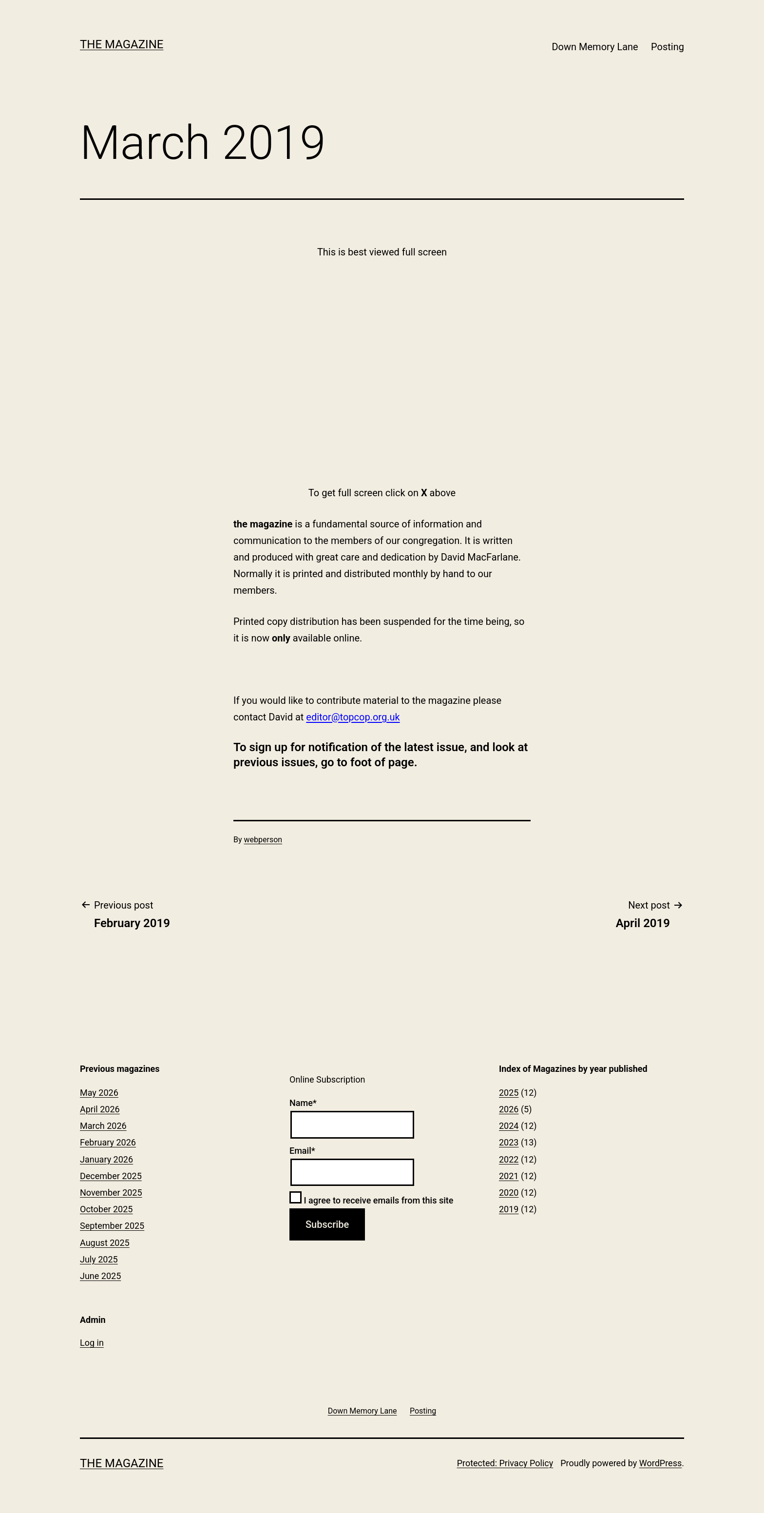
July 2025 (99, 1259)
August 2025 (105, 1243)
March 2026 (103, 1126)
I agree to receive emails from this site (371, 1200)
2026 (508, 1109)
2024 (508, 1126)
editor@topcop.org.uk (353, 717)
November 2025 (111, 1192)
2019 (508, 1209)
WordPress (660, 1463)
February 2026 (108, 1142)
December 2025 (111, 1176)
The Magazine (121, 44)
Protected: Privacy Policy (505, 1463)
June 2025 (100, 1276)
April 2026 (100, 1109)
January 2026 (106, 1159)
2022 (508, 1159)
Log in (92, 1343)
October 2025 (106, 1209)
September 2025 (112, 1226)
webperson (263, 839)
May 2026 (99, 1092)
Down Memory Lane (595, 47)
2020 (508, 1192)
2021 (508, 1176)
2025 (508, 1092)
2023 (508, 1142)
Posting (667, 47)
